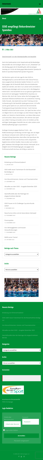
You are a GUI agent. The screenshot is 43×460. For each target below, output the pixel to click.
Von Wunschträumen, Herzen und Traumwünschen (21, 179)
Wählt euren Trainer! (11, 237)
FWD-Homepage (7, 402)
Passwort (25, 417)
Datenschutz (8, 378)
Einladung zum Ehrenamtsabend (15, 162)
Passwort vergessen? (21, 441)
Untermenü (6, 3)
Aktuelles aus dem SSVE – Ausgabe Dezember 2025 (20, 186)
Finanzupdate (8, 220)
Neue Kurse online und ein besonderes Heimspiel (20, 213)
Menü (4, 18)
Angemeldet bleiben (10, 430)
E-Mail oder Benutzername (9, 418)
